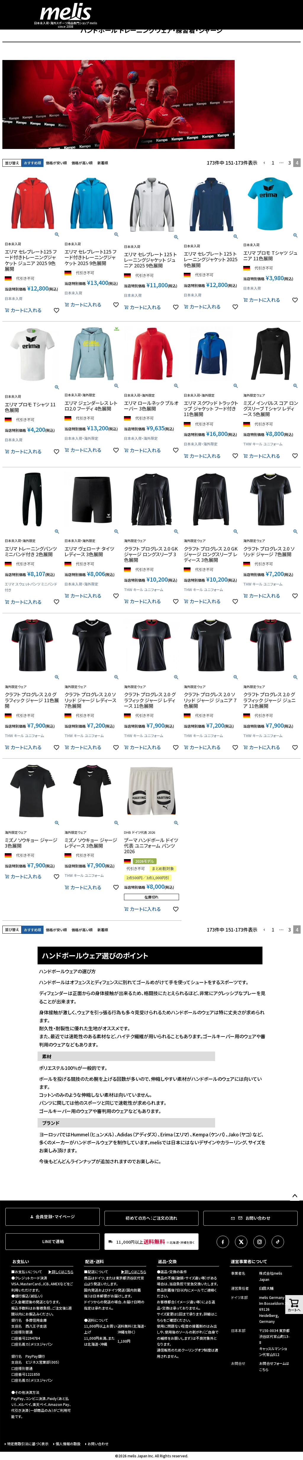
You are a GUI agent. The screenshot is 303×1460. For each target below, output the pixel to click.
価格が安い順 (56, 162)
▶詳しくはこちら (60, 1271)
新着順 (102, 162)
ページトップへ (294, 1196)
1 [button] (273, 162)
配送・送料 (94, 1261)
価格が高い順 (82, 162)
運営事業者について (249, 1261)
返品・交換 (167, 1261)
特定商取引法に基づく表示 (28, 1443)
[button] (264, 162)
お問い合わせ (98, 1443)
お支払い (20, 1261)
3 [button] (289, 162)
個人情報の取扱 (68, 1443)
